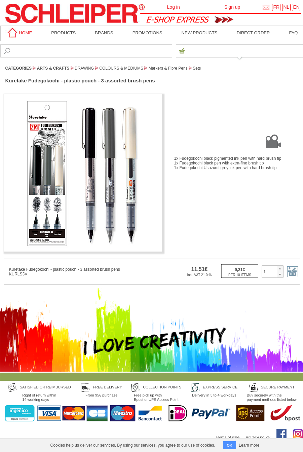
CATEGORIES (18, 68)
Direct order (253, 32)
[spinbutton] (269, 271)
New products (200, 32)
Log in (173, 7)
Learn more (249, 445)
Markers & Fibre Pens (168, 68)
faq (293, 32)
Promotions (147, 32)
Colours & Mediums (121, 68)
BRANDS (104, 32)
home (18, 32)
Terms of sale (227, 437)
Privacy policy (257, 437)
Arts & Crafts (53, 68)
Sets (197, 68)
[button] (280, 269)
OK (229, 445)
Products (63, 32)
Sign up (232, 7)
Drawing (84, 68)
